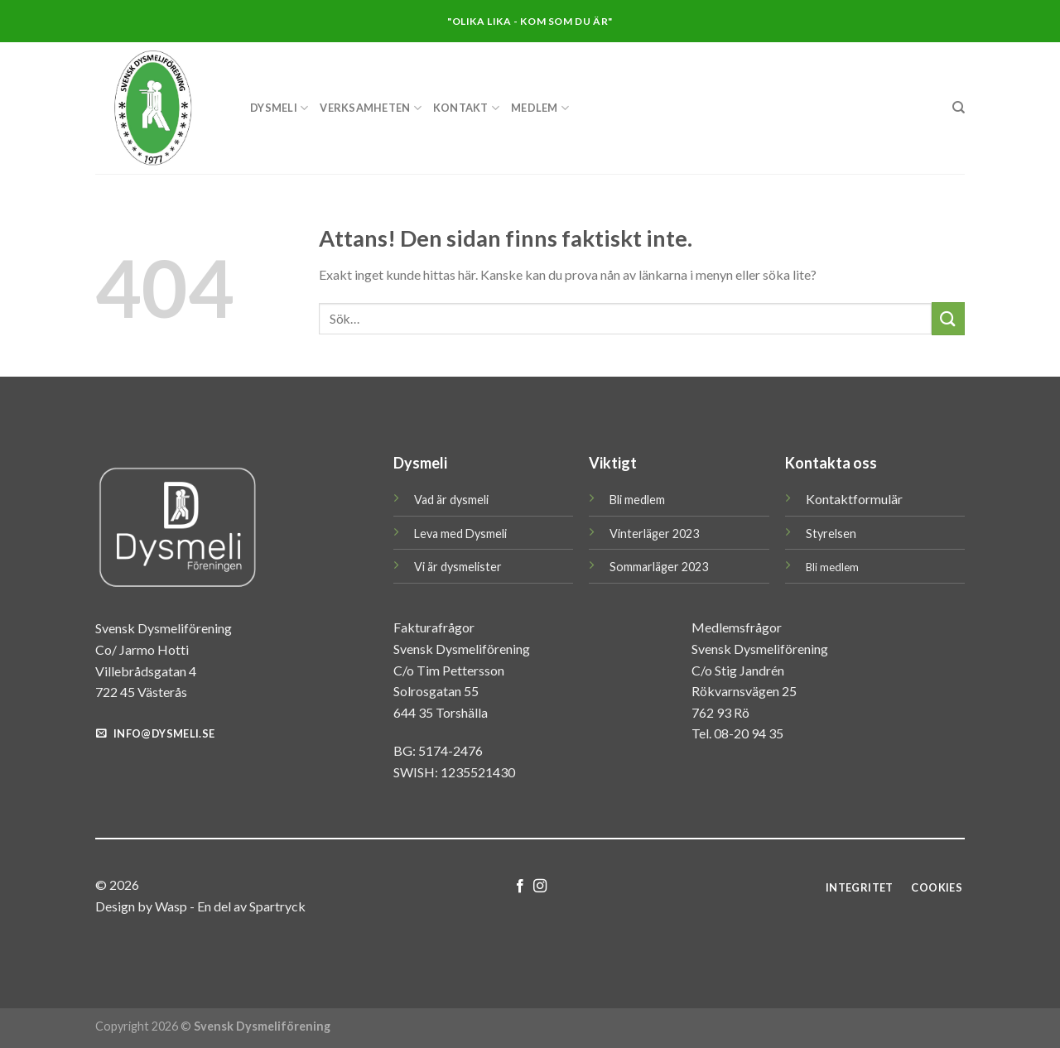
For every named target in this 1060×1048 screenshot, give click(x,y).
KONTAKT (466, 108)
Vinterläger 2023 (654, 533)
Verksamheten (371, 108)
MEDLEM (540, 108)
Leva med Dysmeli (460, 533)
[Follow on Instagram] (540, 886)
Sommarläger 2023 (659, 567)
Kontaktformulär (854, 499)
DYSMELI (279, 108)
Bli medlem (637, 500)
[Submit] (948, 318)
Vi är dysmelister (458, 567)
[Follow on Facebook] (520, 886)
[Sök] (958, 107)
